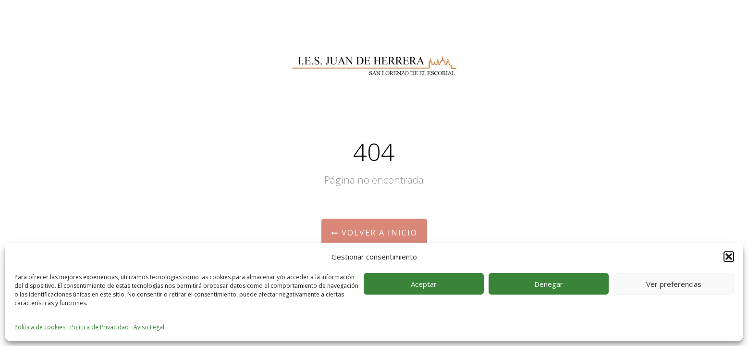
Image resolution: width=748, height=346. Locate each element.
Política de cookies (39, 327)
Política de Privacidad (99, 327)
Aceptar (424, 284)
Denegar (548, 284)
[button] (729, 256)
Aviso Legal (149, 327)
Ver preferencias (673, 284)
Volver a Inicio (374, 232)
